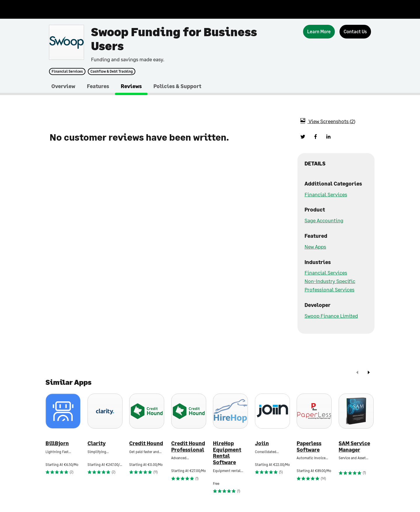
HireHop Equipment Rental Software (227, 452)
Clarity (97, 443)
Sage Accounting (323, 220)
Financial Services (67, 71)
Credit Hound (146, 443)
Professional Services (329, 289)
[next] (368, 373)
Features (98, 86)
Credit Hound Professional (188, 446)
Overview (63, 86)
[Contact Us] (355, 32)
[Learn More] (319, 32)
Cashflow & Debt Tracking (111, 71)
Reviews (131, 86)
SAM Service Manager (354, 446)
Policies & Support (177, 86)
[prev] (357, 373)
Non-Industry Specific (329, 281)
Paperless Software (309, 446)
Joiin (262, 443)
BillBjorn (57, 443)
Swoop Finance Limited (331, 315)
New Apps (315, 246)
